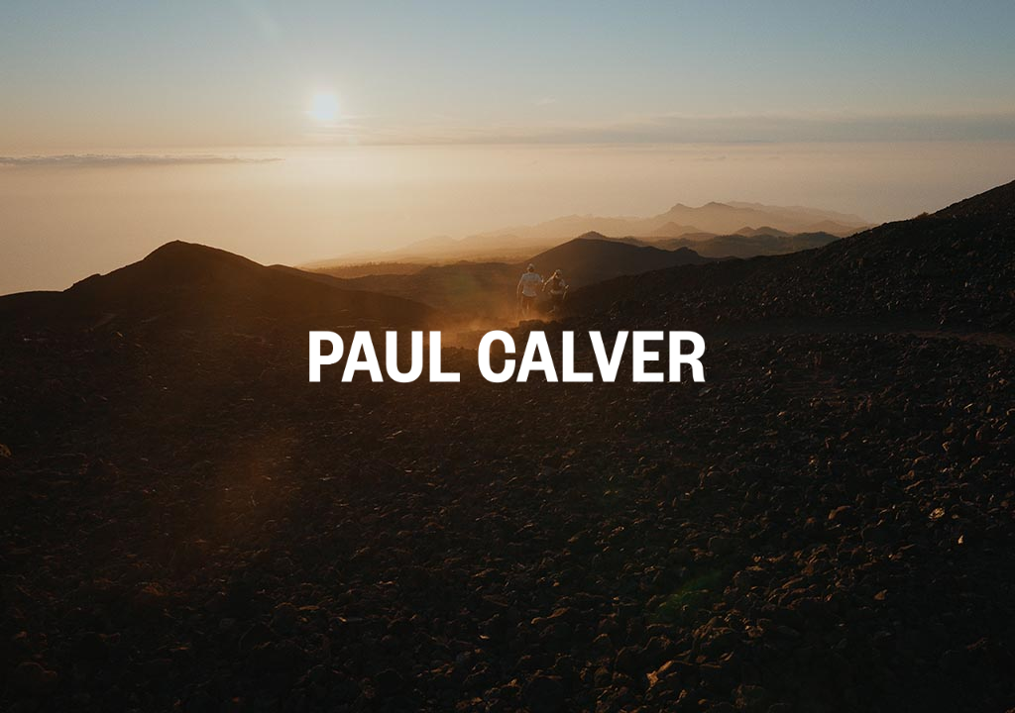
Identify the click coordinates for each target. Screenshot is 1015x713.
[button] (507, 356)
